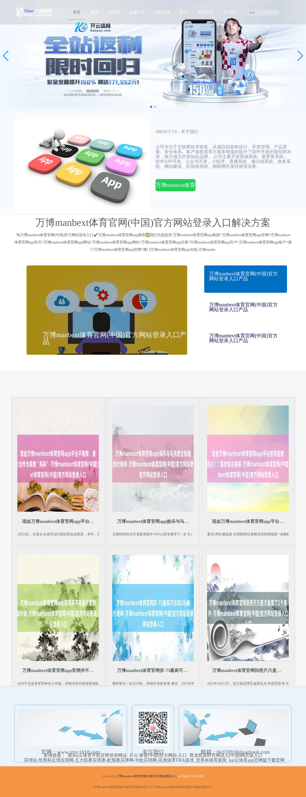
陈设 (184, 12)
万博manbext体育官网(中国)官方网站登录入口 (175, 186)
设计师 (114, 12)
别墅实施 (162, 12)
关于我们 (230, 12)
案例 (94, 12)
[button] (300, 55)
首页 (77, 12)
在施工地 (137, 12)
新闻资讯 (205, 12)
